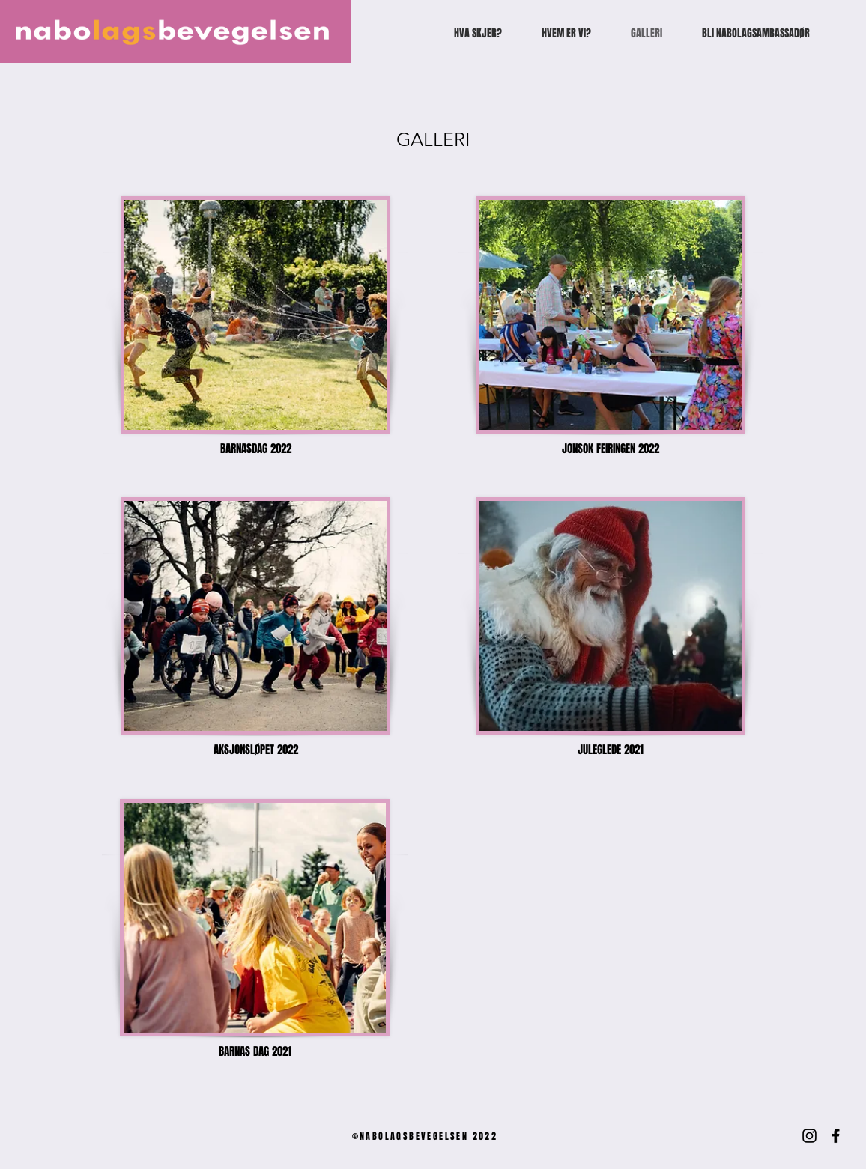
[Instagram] (809, 1135)
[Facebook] (835, 1135)
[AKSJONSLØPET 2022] (255, 750)
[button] (255, 1051)
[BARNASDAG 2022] (255, 449)
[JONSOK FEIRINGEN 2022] (610, 449)
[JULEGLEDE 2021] (610, 750)
